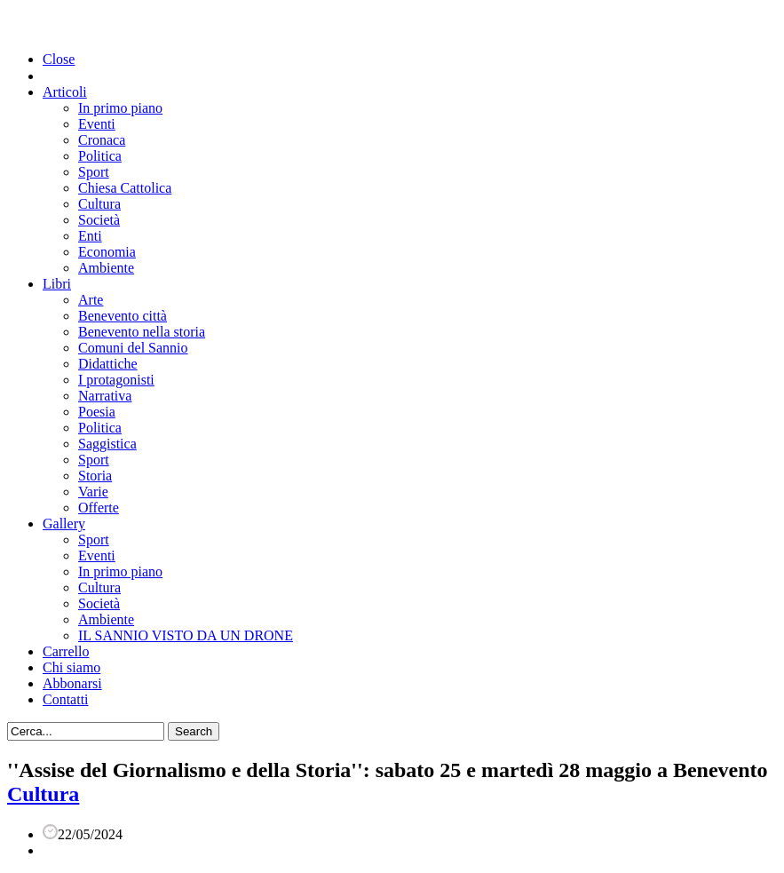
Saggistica (107, 443)
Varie (93, 491)
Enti (90, 235)
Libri (57, 283)
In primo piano (120, 107)
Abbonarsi (72, 683)
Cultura (99, 203)
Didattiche (108, 363)
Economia (107, 251)
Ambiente (106, 267)
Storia (95, 475)
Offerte (98, 507)
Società (99, 219)
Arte (90, 299)
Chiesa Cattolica (124, 187)
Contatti (66, 699)
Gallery (64, 523)
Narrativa (104, 395)
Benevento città (122, 315)
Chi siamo (71, 667)
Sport (93, 171)
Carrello (66, 651)
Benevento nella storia (141, 331)
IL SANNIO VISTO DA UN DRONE (185, 635)
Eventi (96, 123)
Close (59, 59)
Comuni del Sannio (133, 347)
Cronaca (101, 139)
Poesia (96, 411)
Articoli (65, 91)
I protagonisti (116, 379)
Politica (100, 155)
